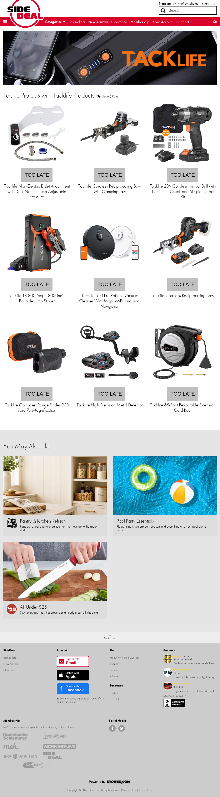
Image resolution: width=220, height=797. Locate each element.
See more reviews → (174, 695)
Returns (114, 670)
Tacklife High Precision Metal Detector (110, 405)
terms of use (97, 698)
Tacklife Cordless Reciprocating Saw (182, 295)
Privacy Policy (128, 790)
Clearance (119, 21)
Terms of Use (146, 790)
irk (174, 3)
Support (183, 21)
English (114, 693)
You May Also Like (27, 446)
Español (114, 699)
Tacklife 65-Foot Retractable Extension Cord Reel (182, 407)
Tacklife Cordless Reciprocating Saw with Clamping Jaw (109, 188)
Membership (139, 21)
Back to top (110, 638)
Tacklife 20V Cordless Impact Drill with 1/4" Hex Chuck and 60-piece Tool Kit (183, 191)
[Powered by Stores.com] (110, 782)
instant (205, 3)
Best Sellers (77, 21)
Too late (37, 175)
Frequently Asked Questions (125, 657)
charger (194, 3)
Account (62, 650)
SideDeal (9, 650)
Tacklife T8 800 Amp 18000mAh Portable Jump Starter (37, 298)
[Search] (163, 10)
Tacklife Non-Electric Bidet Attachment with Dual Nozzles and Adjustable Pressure (37, 191)
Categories (55, 21)
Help (113, 650)
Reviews (169, 650)
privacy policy (69, 702)
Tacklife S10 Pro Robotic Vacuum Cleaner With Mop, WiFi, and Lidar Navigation (110, 300)
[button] (5, 21)
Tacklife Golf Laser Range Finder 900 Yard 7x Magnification (37, 407)
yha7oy (183, 3)
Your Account (163, 21)
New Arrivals (98, 21)
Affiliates (114, 676)
